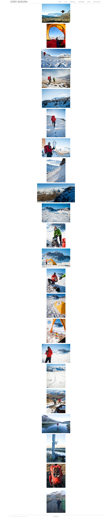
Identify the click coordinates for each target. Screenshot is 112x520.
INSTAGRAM (81, 1)
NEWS (88, 1)
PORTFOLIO (72, 1)
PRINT (60, 1)
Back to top (56, 516)
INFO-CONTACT (97, 1)
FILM (66, 1)
